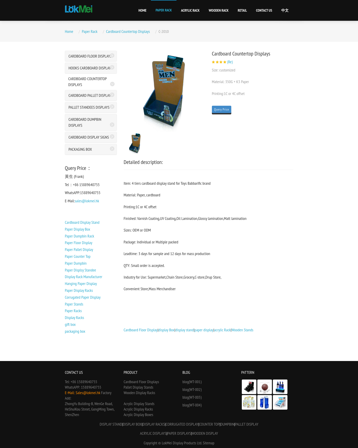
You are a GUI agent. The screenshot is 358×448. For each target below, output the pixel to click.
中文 (285, 10)
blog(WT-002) (192, 389)
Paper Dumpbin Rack (79, 236)
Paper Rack (163, 10)
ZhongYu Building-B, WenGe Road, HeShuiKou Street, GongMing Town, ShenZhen (89, 409)
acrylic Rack (222, 329)
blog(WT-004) (192, 405)
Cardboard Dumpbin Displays (84, 122)
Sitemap (208, 442)
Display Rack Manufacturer (83, 276)
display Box (166, 329)
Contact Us (264, 10)
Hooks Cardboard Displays (90, 68)
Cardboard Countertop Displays (128, 31)
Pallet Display (246, 424)
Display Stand (111, 424)
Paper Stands (74, 304)
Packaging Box (80, 149)
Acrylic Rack (190, 10)
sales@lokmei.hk (87, 200)
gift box (70, 324)
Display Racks (74, 317)
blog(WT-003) (192, 397)
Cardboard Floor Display (141, 329)
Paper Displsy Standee (80, 270)
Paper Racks (73, 310)
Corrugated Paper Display (82, 297)
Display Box (132, 424)
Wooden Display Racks (139, 392)
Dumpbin (227, 424)
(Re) (230, 61)
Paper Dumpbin (76, 263)
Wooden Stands (242, 329)
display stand (184, 329)
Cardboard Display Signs (88, 137)
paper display (204, 329)
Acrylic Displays (153, 433)
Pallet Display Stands (138, 387)
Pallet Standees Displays (88, 107)
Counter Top (209, 424)
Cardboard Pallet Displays (90, 95)
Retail (242, 10)
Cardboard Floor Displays (90, 56)
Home (143, 10)
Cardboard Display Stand (82, 222)
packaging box (75, 331)
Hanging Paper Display (81, 283)
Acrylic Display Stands (139, 403)
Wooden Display (205, 433)
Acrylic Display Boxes (138, 414)
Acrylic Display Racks (138, 409)
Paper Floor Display (78, 242)
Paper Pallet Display (79, 249)
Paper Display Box (77, 229)
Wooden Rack (219, 10)
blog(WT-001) (192, 381)
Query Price (221, 109)
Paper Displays (179, 433)
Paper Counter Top (77, 256)
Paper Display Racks (79, 290)
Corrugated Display (182, 424)
